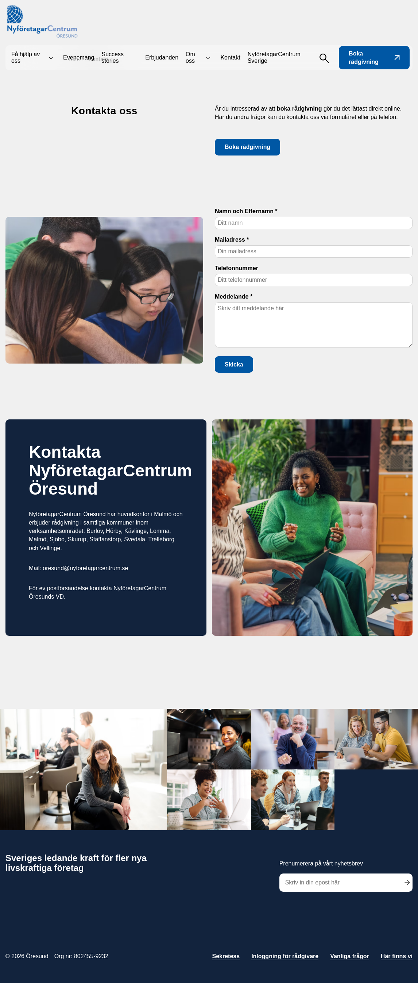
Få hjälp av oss (25, 57)
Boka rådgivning (374, 57)
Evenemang (78, 57)
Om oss (190, 57)
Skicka (234, 364)
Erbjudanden (161, 57)
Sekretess (226, 956)
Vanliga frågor (349, 956)
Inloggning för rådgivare (284, 956)
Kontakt (230, 57)
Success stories (112, 57)
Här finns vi (397, 956)
